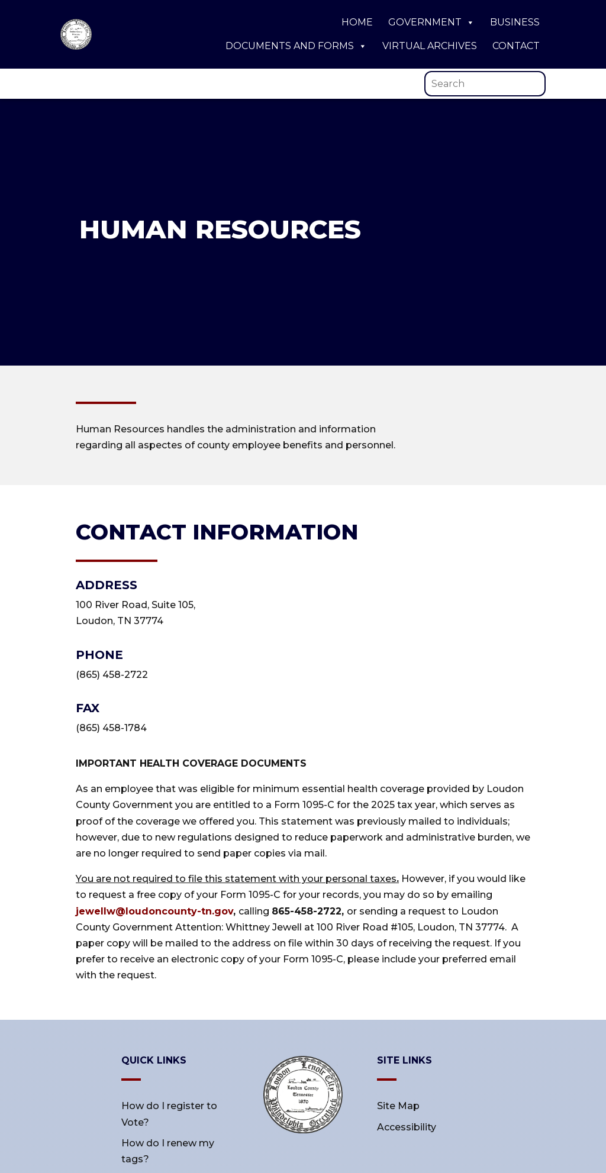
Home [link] (357, 22)
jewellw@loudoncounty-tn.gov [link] (154, 911)
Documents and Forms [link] (296, 46)
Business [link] (515, 22)
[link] (76, 46)
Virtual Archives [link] (429, 45)
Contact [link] (516, 45)
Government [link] (431, 22)
